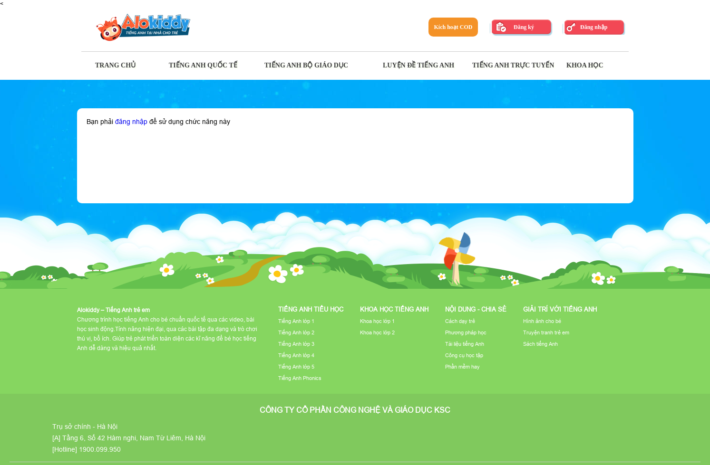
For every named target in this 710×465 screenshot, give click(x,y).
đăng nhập (131, 121)
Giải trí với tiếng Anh (560, 309)
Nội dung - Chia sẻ (475, 309)
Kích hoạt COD (453, 27)
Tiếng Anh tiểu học (310, 309)
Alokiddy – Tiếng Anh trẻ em (113, 309)
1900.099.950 (100, 449)
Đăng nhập (593, 27)
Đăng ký (524, 27)
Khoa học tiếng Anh (394, 309)
